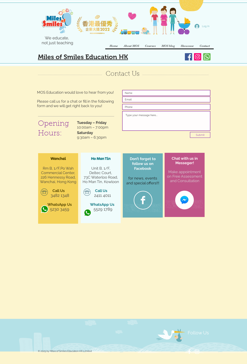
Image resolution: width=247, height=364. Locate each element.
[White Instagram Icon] (197, 352)
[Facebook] (188, 56)
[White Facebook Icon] (189, 352)
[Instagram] (197, 56)
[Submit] (200, 135)
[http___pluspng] (44, 209)
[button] (131, 46)
